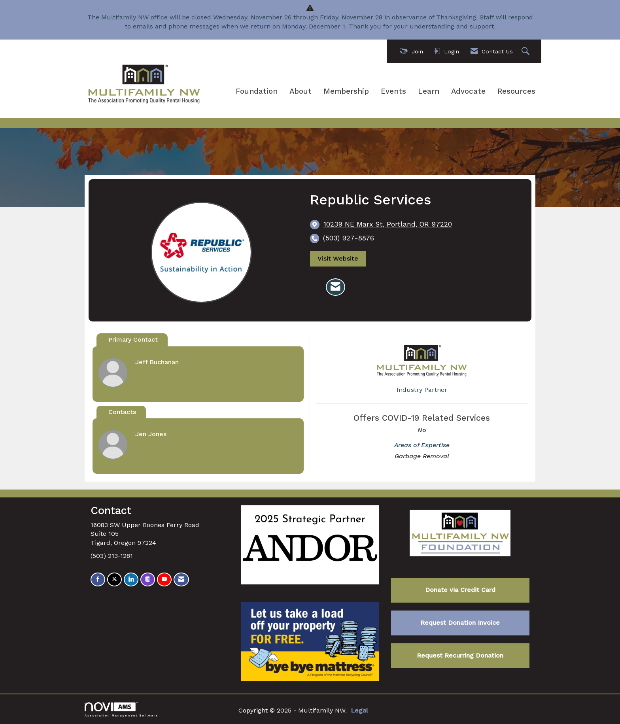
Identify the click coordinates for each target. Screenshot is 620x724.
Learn (428, 91)
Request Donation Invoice (460, 622)
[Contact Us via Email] (181, 579)
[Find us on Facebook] (98, 579)
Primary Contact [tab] (133, 339)
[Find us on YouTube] (164, 579)
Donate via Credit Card (460, 590)
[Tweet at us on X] (114, 579)
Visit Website (338, 258)
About (300, 91)
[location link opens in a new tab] (387, 224)
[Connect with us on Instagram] (147, 579)
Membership (346, 91)
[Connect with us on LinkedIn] (131, 579)
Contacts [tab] (122, 412)
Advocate (468, 91)
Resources (516, 91)
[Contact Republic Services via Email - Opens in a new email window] (335, 287)
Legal (359, 710)
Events (393, 91)
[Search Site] (526, 52)
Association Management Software (121, 709)
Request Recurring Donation (460, 655)
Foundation (257, 91)
